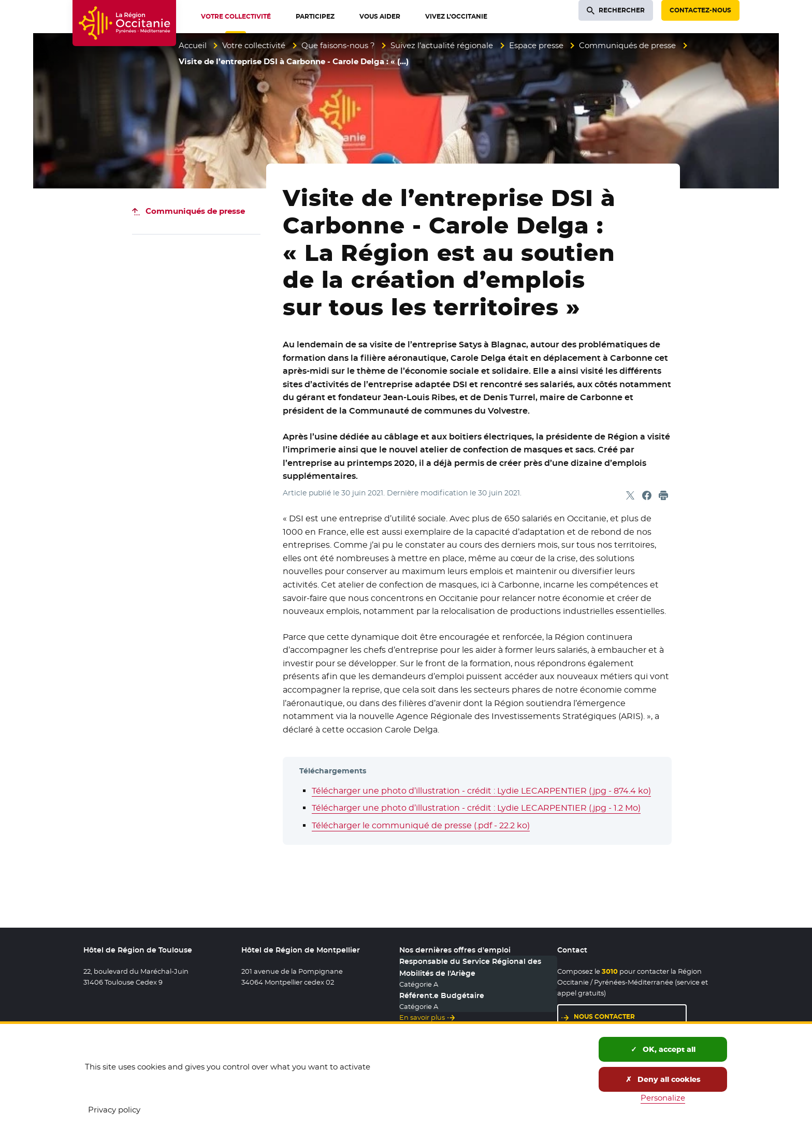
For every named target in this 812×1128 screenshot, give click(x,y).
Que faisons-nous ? (338, 45)
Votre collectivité (253, 45)
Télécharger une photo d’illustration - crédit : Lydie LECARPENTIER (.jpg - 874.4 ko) (481, 791)
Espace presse (536, 45)
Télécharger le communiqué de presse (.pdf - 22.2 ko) (421, 825)
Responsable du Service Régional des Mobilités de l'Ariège (470, 967)
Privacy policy (114, 1110)
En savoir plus (422, 1017)
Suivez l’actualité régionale (441, 45)
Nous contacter (604, 1016)
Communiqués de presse (627, 45)
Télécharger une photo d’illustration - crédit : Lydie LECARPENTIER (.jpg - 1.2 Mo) (476, 808)
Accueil (193, 45)
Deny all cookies (663, 1079)
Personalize (663, 1098)
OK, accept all (663, 1049)
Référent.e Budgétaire (441, 995)
